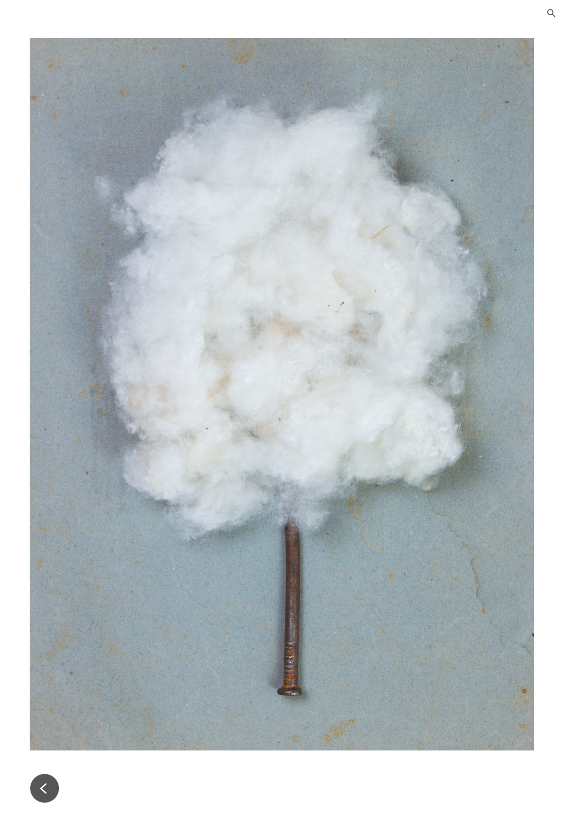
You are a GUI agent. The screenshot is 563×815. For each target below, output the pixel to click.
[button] (551, 13)
